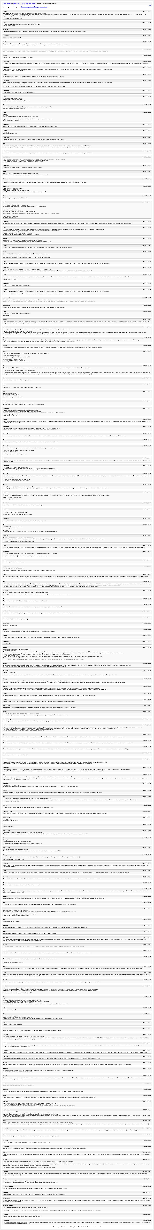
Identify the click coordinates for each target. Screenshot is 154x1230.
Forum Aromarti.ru (7, 3)
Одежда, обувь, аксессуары (28, 3)
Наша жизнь (16, 3)
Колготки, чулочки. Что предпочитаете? (34, 7)
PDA (150, 5)
